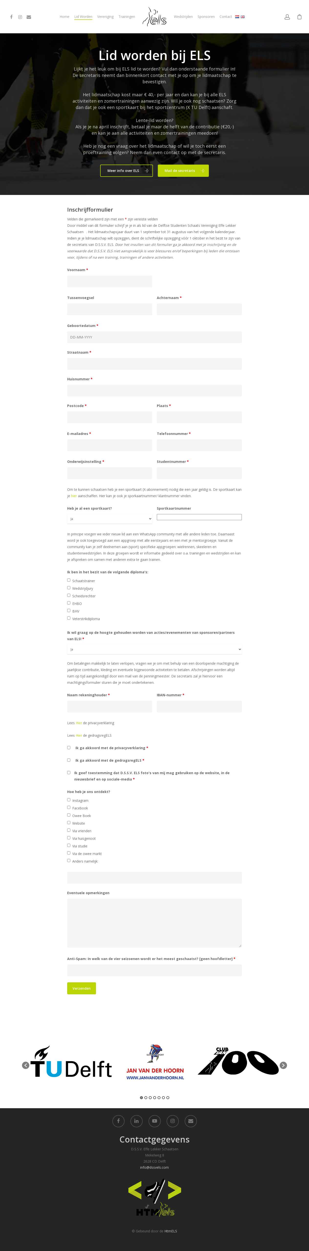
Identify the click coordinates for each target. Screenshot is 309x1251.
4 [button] (154, 1097)
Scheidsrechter (84, 596)
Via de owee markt (87, 853)
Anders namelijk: (85, 861)
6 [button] (163, 1097)
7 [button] (167, 1097)
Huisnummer (80, 379)
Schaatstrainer (83, 580)
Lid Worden (83, 16)
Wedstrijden (183, 16)
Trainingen (126, 16)
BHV (75, 611)
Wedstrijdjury (82, 588)
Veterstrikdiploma (86, 618)
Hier (79, 723)
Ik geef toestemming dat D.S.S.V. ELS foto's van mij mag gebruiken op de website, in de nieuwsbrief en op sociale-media (152, 776)
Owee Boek (81, 815)
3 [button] (150, 1097)
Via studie (79, 846)
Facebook (80, 808)
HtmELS (170, 1231)
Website (78, 823)
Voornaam (77, 269)
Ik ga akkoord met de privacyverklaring (111, 748)
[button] (25, 1065)
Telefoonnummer (174, 433)
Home (64, 16)
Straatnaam (79, 352)
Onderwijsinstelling (85, 461)
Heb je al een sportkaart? (89, 508)
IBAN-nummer (170, 695)
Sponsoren (206, 16)
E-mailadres (79, 433)
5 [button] (159, 1097)
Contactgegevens (154, 1139)
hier (74, 495)
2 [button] (145, 1097)
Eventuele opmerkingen (88, 892)
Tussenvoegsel (80, 297)
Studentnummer (173, 461)
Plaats (164, 405)
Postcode (77, 405)
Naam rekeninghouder (88, 695)
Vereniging (105, 16)
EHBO (77, 603)
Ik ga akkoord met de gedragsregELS (109, 760)
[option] (71, 1063)
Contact (226, 16)
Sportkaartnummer (174, 508)
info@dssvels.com (154, 1167)
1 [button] (141, 1097)
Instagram (80, 800)
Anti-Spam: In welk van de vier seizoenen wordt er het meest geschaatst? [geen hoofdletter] (151, 958)
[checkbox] (68, 580)
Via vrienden (81, 831)
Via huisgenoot (84, 838)
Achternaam (169, 297)
